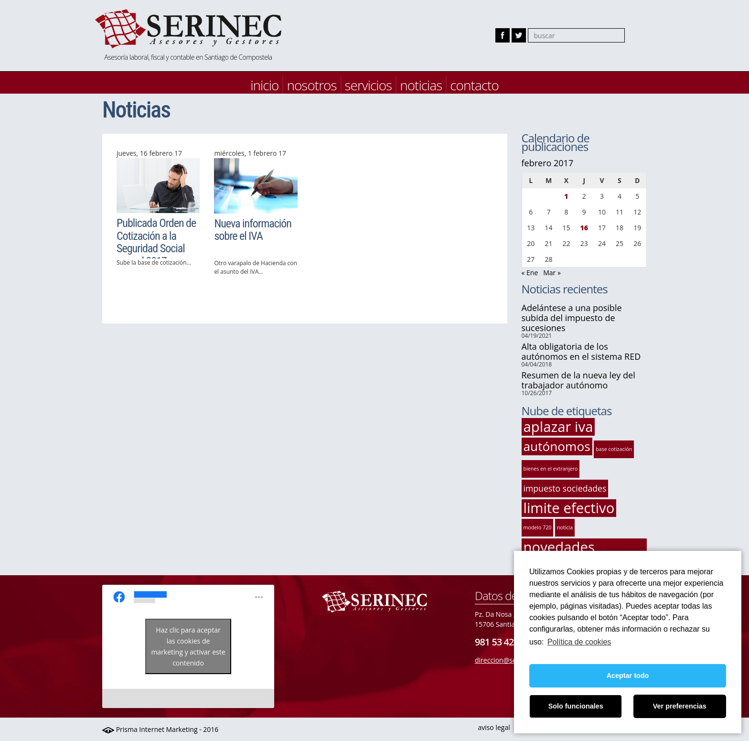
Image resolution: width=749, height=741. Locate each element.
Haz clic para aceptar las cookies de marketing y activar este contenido (188, 646)
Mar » (552, 272)
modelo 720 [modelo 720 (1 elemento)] (538, 527)
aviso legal (494, 727)
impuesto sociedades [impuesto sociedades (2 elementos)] (565, 488)
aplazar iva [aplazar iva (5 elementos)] (558, 427)
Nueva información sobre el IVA (252, 230)
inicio (264, 85)
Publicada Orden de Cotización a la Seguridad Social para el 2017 (156, 242)
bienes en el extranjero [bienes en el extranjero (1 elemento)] (551, 468)
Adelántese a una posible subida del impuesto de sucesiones (572, 317)
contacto (474, 85)
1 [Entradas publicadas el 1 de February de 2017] (566, 196)
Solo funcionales (575, 706)
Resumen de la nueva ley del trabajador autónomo (578, 380)
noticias (421, 85)
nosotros (311, 85)
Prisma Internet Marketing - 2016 (160, 729)
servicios (368, 85)
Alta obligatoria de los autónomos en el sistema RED (581, 351)
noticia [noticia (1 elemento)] (565, 527)
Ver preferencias (679, 706)
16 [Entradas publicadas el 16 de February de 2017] (584, 227)
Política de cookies (579, 642)
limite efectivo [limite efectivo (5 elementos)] (569, 508)
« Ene (530, 272)
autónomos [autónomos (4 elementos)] (557, 446)
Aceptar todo (628, 675)
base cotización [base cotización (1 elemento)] (614, 449)
